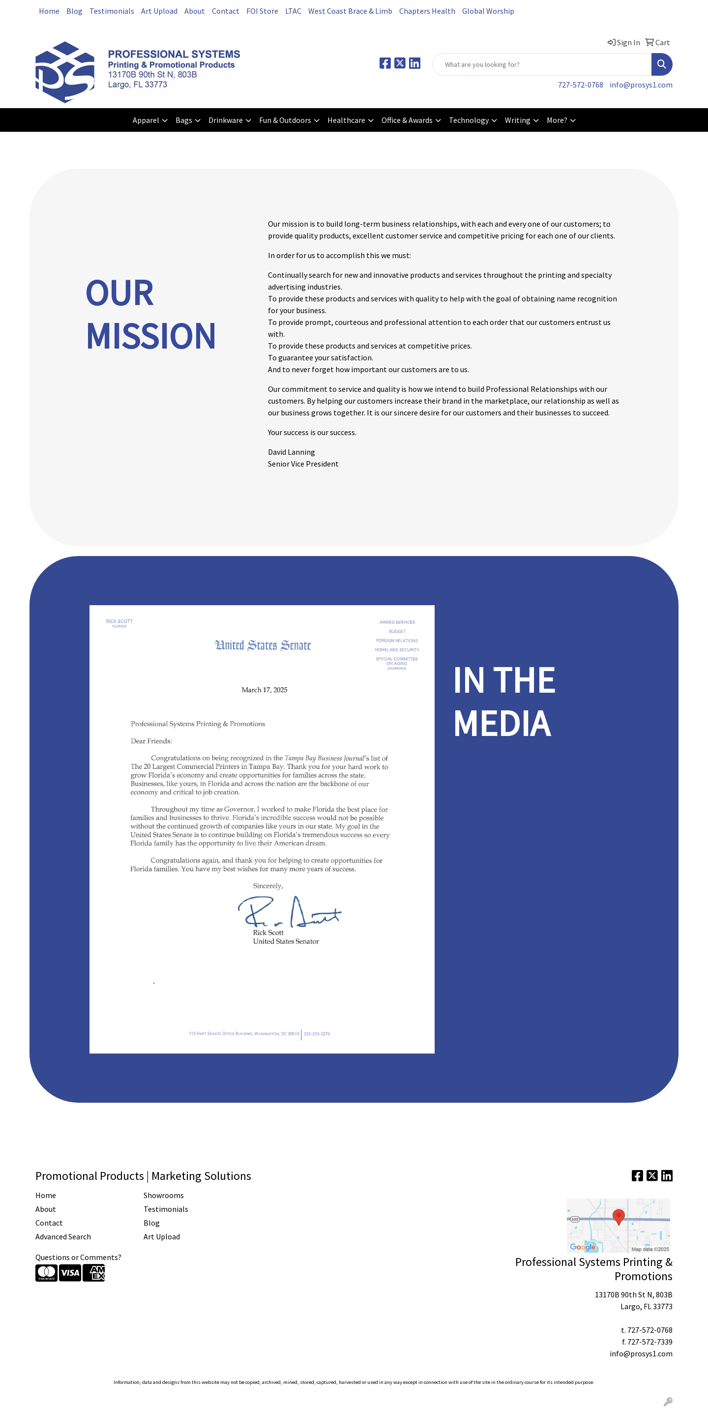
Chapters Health (427, 11)
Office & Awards (407, 120)
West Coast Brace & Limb (350, 11)
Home (49, 11)
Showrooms (164, 1195)
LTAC (293, 11)
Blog (74, 11)
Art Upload (159, 11)
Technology (469, 120)
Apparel (146, 120)
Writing (518, 120)
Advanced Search (63, 1236)
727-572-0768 (580, 84)
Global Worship (488, 11)
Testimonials (111, 11)
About (194, 11)
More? (557, 120)
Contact (225, 11)
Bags (184, 120)
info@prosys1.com (641, 84)
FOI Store (262, 11)
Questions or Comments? (78, 1257)
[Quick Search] (542, 64)
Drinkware (225, 120)
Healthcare (346, 120)
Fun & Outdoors (285, 120)
